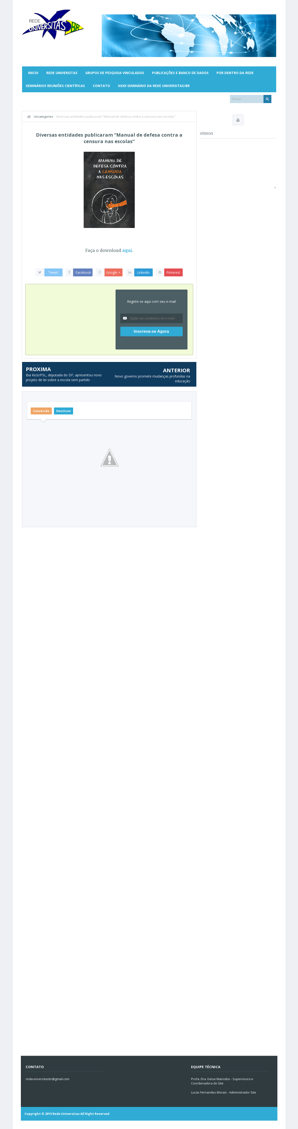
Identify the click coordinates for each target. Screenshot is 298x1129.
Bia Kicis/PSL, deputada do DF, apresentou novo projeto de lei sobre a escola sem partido (64, 377)
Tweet (53, 272)
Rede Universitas (61, 72)
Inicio (33, 72)
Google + (113, 272)
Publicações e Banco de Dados (180, 72)
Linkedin (143, 272)
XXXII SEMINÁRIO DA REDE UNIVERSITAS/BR (154, 85)
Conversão (41, 411)
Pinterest (173, 272)
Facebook (83, 272)
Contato (101, 85)
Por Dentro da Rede (235, 72)
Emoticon (63, 411)
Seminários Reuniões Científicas (55, 85)
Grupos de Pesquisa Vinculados (114, 72)
